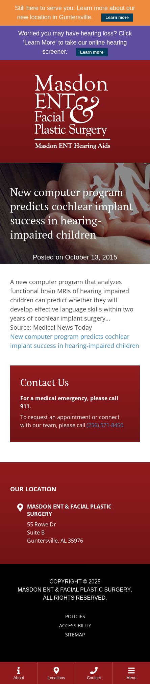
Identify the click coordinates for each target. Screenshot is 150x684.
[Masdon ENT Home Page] (75, 111)
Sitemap (75, 634)
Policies (75, 616)
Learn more (117, 17)
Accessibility (75, 625)
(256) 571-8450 (104, 425)
